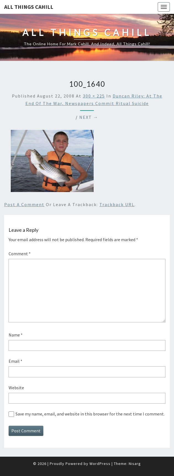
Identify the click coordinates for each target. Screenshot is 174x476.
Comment (20, 253)
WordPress (99, 463)
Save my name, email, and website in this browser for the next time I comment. (90, 414)
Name (16, 335)
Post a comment (24, 204)
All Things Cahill (28, 6)
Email (15, 361)
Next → (88, 117)
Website (16, 387)
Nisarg (135, 463)
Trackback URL (117, 204)
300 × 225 (94, 96)
